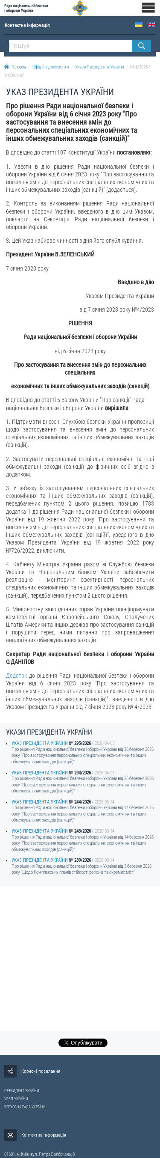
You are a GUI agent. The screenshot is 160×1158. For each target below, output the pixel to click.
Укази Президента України (99, 67)
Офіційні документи (50, 67)
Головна (15, 67)
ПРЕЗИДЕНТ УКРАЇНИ (21, 1091)
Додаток (16, 675)
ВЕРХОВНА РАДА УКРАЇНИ (25, 1107)
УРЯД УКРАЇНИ (16, 1099)
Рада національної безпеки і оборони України (26, 8)
